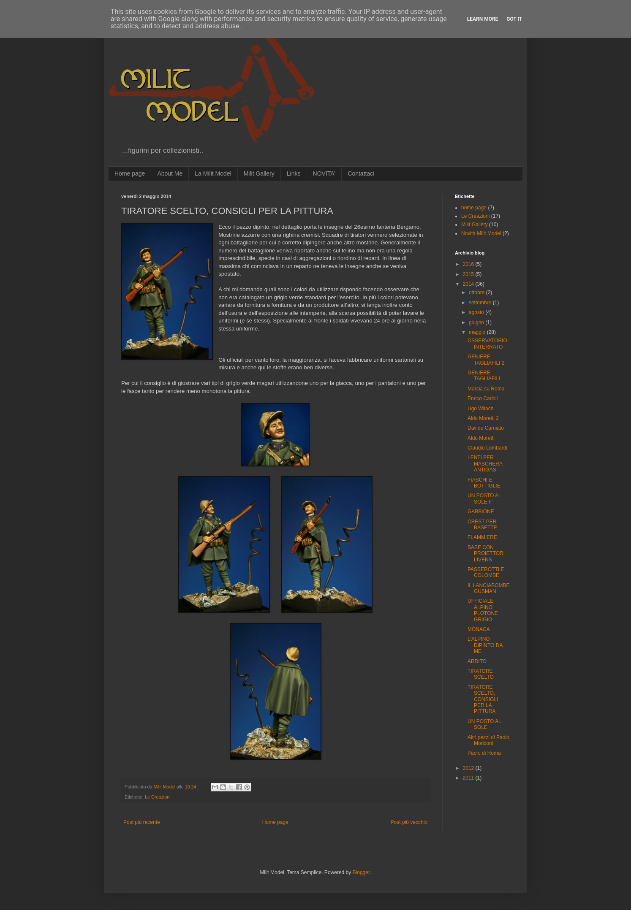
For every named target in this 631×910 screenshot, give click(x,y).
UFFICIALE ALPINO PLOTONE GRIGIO (483, 610)
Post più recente (141, 822)
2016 (469, 264)
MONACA (479, 629)
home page (474, 208)
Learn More (482, 19)
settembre (481, 303)
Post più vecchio (409, 822)
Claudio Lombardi (487, 448)
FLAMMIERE (482, 537)
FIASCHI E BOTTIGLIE (484, 483)
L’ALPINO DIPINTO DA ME (485, 645)
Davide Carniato (486, 428)
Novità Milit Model (481, 233)
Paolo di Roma (484, 753)
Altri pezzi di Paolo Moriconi (488, 740)
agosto (477, 312)
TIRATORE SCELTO (481, 674)
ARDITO (477, 661)
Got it (514, 19)
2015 (469, 274)
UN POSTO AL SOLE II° (484, 498)
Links (294, 173)
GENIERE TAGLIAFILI (484, 376)
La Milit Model (213, 173)
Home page (129, 173)
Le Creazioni (158, 796)
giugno (477, 322)
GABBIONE (481, 512)
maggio (478, 332)
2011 (469, 778)
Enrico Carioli (483, 398)
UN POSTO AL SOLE (484, 724)
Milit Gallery (259, 173)
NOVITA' (324, 173)
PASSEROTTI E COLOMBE (486, 572)
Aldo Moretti (481, 438)
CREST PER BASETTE (482, 525)
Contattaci (361, 173)
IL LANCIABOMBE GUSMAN (489, 588)
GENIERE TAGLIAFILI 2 (486, 360)
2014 (469, 284)
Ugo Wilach (480, 409)
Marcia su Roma (486, 389)
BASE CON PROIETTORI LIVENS (486, 553)
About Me (169, 173)
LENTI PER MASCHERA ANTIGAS (485, 464)
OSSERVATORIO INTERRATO (487, 343)
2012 (469, 768)
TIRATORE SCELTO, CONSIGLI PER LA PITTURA (483, 699)
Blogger (361, 872)
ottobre (477, 292)
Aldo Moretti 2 (483, 418)
